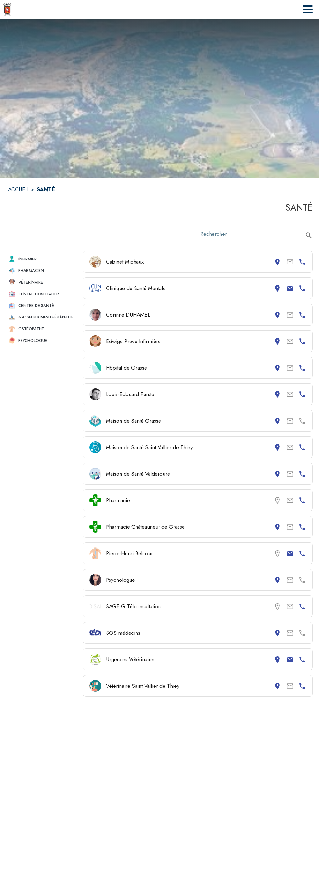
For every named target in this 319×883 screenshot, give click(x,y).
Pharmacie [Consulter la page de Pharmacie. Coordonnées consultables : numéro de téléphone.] (118, 500)
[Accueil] (7, 9)
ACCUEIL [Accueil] (18, 189)
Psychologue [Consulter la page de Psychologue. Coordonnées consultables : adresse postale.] (120, 580)
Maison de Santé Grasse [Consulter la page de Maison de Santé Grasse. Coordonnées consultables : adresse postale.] (133, 421)
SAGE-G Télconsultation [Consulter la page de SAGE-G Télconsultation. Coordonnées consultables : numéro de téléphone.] (133, 606)
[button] (43, 259)
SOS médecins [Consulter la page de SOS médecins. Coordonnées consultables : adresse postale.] (123, 633)
